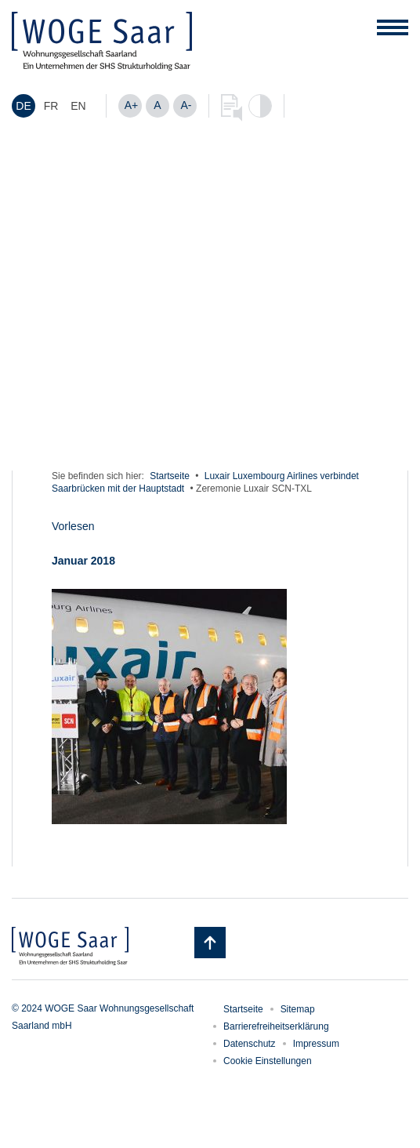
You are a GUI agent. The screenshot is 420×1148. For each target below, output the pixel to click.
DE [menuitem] (23, 106)
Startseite (170, 475)
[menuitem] (23, 106)
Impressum (316, 1043)
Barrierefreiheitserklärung (276, 1026)
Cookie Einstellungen (267, 1060)
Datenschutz (249, 1043)
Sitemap (298, 1009)
